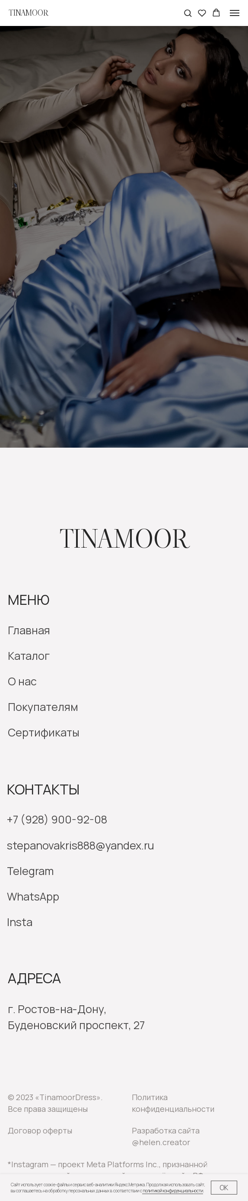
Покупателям (43, 706)
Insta (19, 922)
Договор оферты (40, 1130)
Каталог (29, 655)
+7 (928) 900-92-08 (57, 819)
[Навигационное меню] (234, 13)
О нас (22, 681)
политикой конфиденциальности (172, 1191)
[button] (188, 13)
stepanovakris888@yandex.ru (80, 845)
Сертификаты (43, 732)
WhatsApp (33, 896)
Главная (29, 630)
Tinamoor (124, 539)
